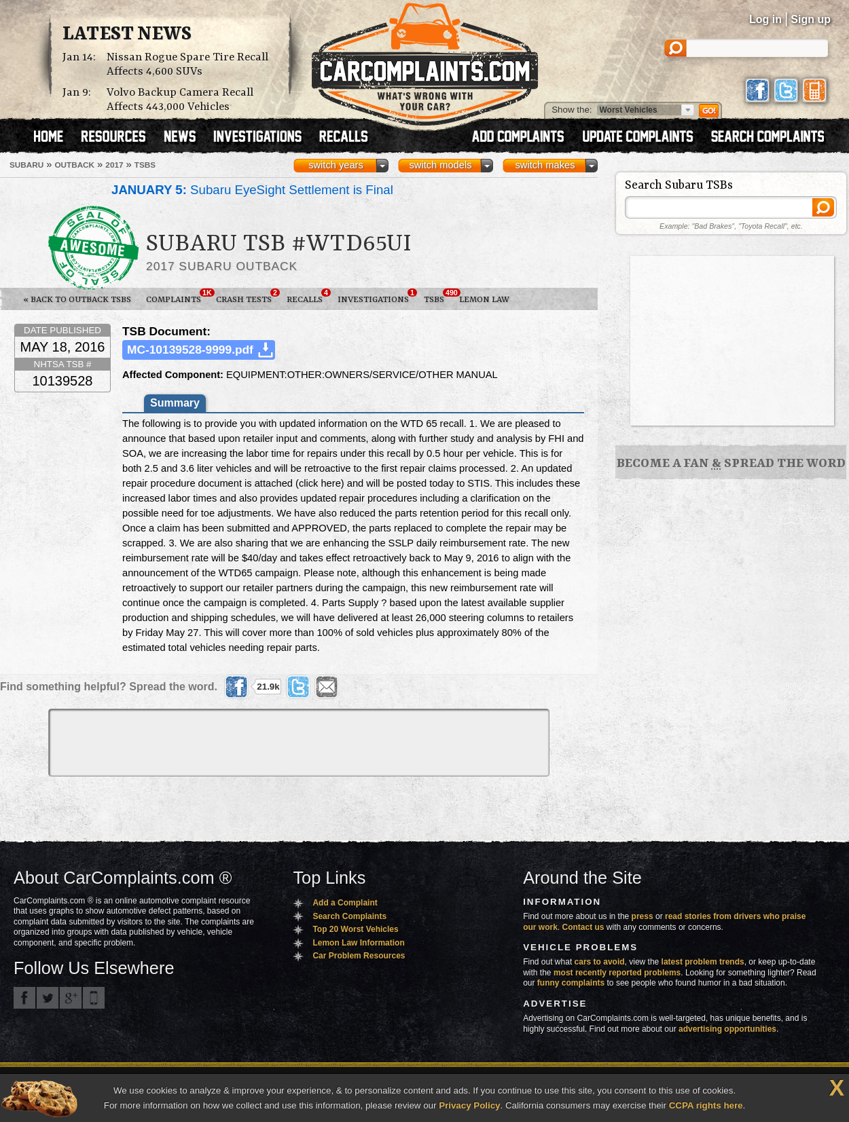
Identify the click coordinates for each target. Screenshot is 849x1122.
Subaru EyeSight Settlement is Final (252, 190)
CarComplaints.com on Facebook (24, 998)
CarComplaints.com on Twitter (47, 998)
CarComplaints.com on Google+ (71, 998)
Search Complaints (349, 916)
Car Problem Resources (358, 955)
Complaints (177, 296)
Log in (765, 19)
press (642, 916)
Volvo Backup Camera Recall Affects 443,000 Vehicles (180, 99)
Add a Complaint (344, 903)
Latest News (127, 34)
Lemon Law (484, 300)
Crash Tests (247, 296)
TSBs (438, 296)
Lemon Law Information (358, 943)
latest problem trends (703, 962)
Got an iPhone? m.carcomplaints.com (94, 998)
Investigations (377, 296)
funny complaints (570, 983)
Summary (175, 403)
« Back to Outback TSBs (77, 300)
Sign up (811, 19)
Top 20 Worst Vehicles (355, 929)
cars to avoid (600, 962)
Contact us (583, 927)
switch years (335, 165)
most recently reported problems (617, 972)
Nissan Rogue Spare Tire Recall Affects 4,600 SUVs (187, 64)
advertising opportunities (727, 1029)
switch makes (545, 165)
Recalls (308, 296)
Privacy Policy (469, 1105)
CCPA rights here (706, 1105)
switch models (440, 165)
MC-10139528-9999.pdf (190, 349)
